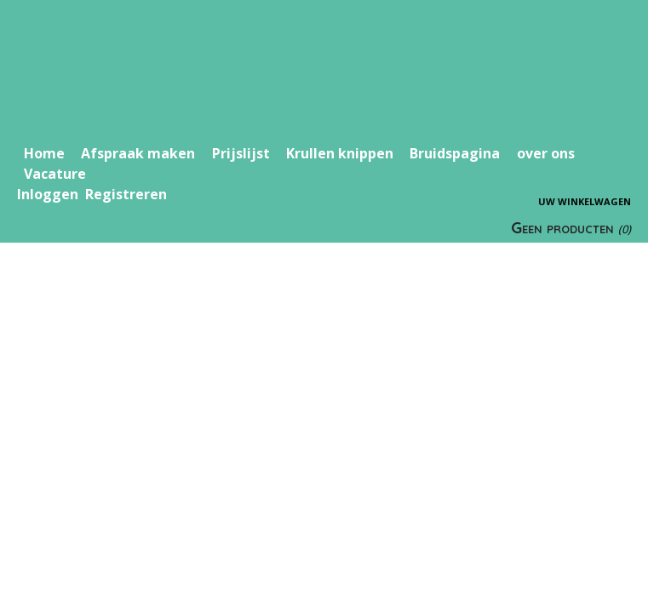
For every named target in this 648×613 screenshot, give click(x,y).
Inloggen (47, 194)
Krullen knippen (339, 153)
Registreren (126, 194)
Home (44, 153)
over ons (546, 153)
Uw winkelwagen (584, 201)
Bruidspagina (455, 153)
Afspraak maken (138, 153)
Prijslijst (241, 153)
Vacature (55, 173)
